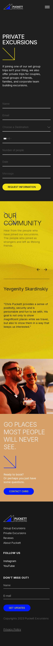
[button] (47, 7)
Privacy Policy (12, 629)
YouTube (9, 566)
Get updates (17, 607)
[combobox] (26, 128)
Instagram (9, 561)
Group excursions (14, 528)
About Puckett (12, 542)
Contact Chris (18, 491)
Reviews (8, 538)
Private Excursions (14, 533)
